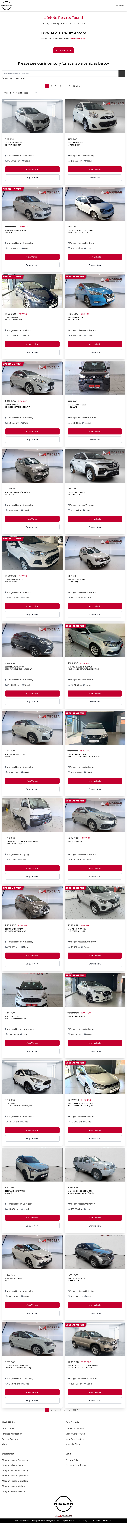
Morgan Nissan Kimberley (15, 1470)
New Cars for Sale (75, 1439)
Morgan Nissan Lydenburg (15, 1475)
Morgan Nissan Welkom (14, 1491)
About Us (7, 1444)
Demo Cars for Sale (75, 1433)
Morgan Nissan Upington (15, 1480)
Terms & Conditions (76, 1465)
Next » (76, 86)
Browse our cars (63, 50)
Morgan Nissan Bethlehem (15, 1460)
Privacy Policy (72, 1460)
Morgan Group (52, 1520)
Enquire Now (32, 177)
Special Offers (73, 1444)
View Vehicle (32, 169)
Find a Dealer (8, 1428)
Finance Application (12, 1433)
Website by (95, 1520)
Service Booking (10, 1439)
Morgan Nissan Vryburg (14, 1486)
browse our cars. (78, 38)
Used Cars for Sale (75, 1428)
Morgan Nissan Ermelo (13, 1465)
